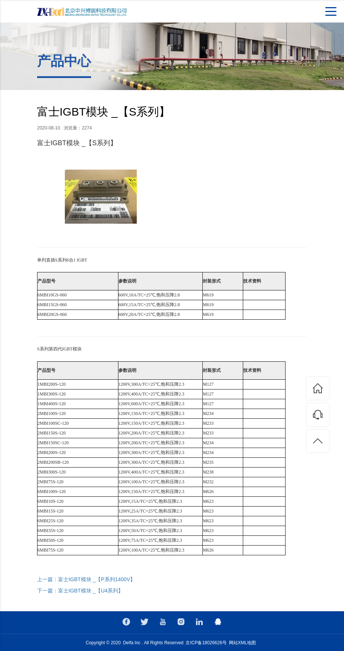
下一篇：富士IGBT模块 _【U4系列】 (80, 591)
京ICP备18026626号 (205, 642)
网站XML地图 (242, 642)
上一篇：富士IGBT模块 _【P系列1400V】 (86, 579)
